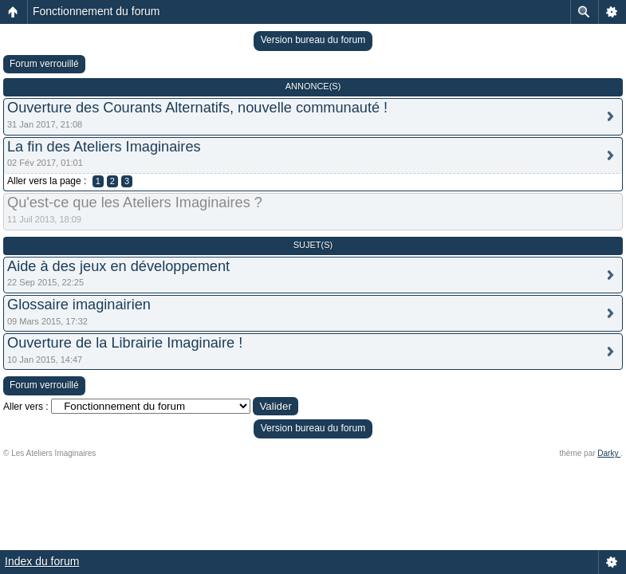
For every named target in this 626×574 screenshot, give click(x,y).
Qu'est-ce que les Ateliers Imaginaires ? (134, 202)
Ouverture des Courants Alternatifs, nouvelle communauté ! (197, 108)
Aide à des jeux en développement (118, 266)
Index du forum (42, 561)
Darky (608, 453)
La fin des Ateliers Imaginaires (104, 147)
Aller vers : (26, 406)
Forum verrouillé (44, 63)
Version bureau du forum (313, 39)
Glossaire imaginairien (79, 305)
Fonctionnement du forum (96, 11)
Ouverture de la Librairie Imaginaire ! (124, 343)
